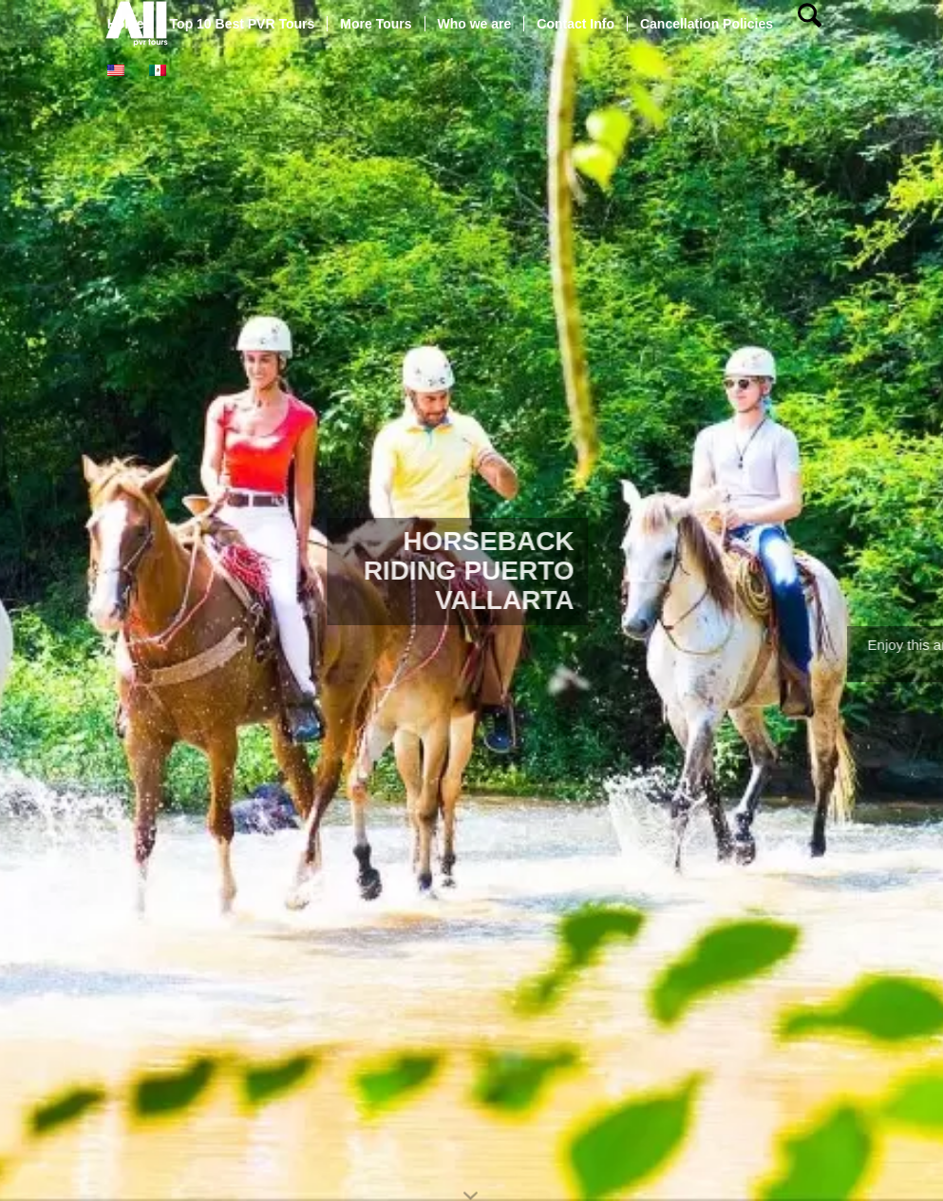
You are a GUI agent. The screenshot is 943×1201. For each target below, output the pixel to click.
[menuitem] (126, 24)
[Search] (809, 24)
